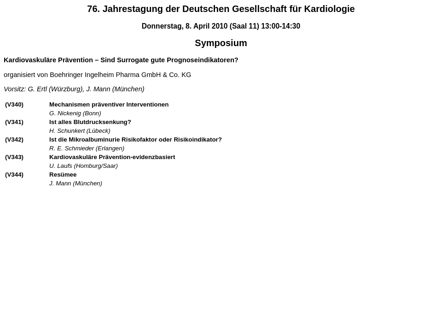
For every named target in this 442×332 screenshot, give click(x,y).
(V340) (14, 104)
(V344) (14, 174)
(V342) (14, 139)
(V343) (14, 157)
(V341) (14, 122)
